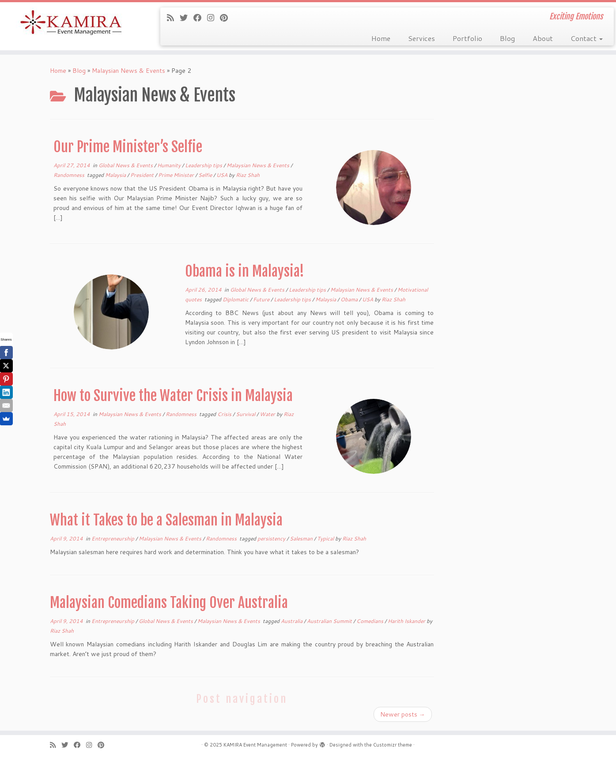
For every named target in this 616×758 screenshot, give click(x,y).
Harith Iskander (407, 621)
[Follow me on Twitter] (186, 17)
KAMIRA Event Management (255, 744)
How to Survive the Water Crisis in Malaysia (173, 396)
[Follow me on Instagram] (213, 17)
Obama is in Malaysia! (244, 271)
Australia (292, 621)
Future (262, 299)
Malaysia (116, 175)
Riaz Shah (248, 175)
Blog (507, 38)
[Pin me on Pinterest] (227, 17)
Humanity (169, 165)
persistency (272, 538)
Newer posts (402, 714)
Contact (587, 38)
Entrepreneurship (113, 538)
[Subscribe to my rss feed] (173, 17)
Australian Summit (330, 621)
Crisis (225, 414)
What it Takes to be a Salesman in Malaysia (166, 520)
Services (421, 38)
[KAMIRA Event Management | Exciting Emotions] (71, 23)
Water (268, 414)
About (543, 38)
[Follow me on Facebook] (200, 17)
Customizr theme (392, 744)
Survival (246, 414)
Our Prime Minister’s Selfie (127, 147)
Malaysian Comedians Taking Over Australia (169, 603)
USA (222, 175)
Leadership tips (204, 165)
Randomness (69, 175)
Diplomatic (236, 299)
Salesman (302, 538)
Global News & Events (126, 165)
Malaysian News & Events (128, 70)
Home (380, 38)
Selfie (205, 175)
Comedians (370, 621)
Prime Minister (176, 175)
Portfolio (467, 38)
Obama (349, 299)
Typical (326, 538)
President (142, 175)
